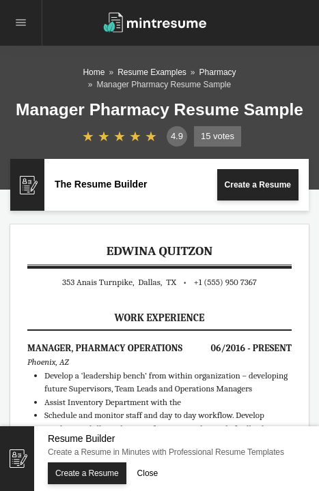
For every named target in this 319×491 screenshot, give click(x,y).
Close (147, 473)
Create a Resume (258, 185)
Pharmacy (217, 72)
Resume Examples (151, 72)
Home (94, 72)
